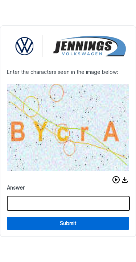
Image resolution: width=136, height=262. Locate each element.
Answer (16, 187)
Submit (68, 223)
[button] (116, 179)
